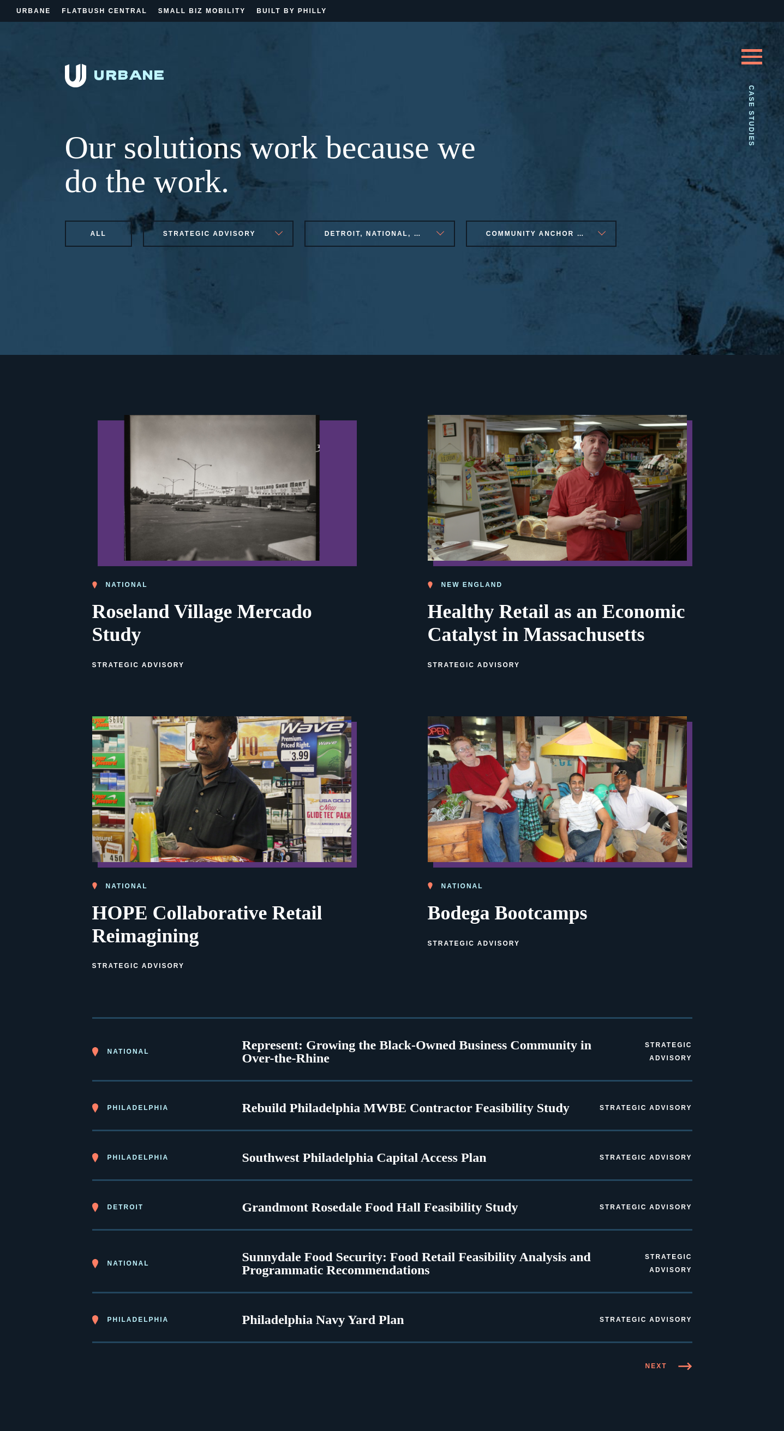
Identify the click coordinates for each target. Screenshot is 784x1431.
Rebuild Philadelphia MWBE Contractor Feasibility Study (406, 1106)
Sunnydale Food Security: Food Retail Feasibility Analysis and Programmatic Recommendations (416, 1262)
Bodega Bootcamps (508, 911)
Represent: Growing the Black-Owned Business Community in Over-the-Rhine (417, 1050)
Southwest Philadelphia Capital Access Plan (364, 1155)
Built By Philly (291, 11)
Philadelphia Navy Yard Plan (323, 1318)
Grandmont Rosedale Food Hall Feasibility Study (380, 1205)
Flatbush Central (104, 11)
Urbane (33, 11)
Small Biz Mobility (202, 11)
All (98, 233)
